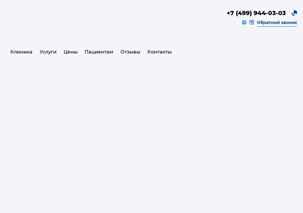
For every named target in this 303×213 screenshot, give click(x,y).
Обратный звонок (277, 22)
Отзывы (130, 52)
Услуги (48, 52)
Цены (71, 52)
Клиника (21, 52)
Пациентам (99, 52)
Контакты (159, 52)
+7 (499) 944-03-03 (256, 13)
